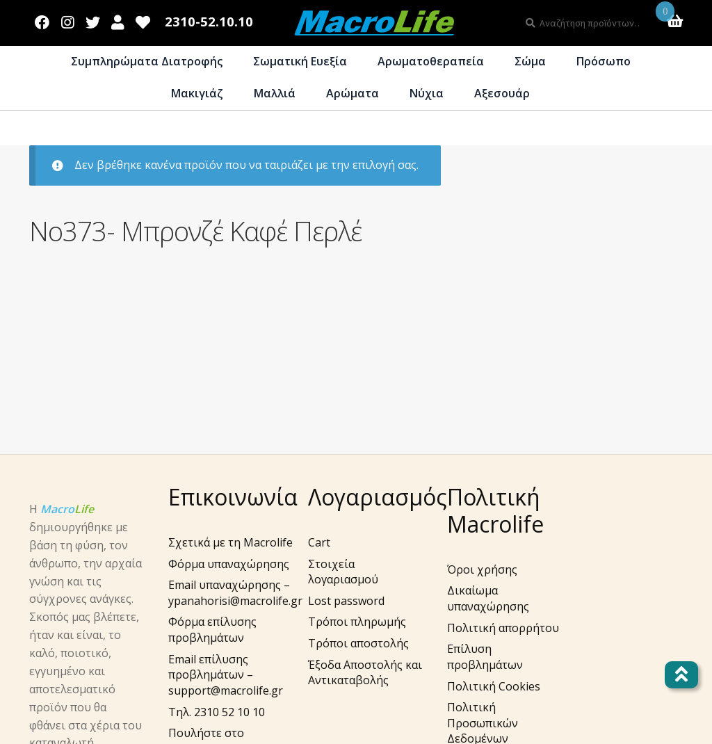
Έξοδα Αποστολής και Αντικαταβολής (365, 672)
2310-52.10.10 (209, 22)
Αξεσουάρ (502, 93)
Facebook (42, 19)
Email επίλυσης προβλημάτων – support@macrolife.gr (225, 675)
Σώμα (530, 61)
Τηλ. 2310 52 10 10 (216, 712)
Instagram (68, 19)
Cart (319, 542)
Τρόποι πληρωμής (357, 621)
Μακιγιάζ (197, 93)
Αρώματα (352, 93)
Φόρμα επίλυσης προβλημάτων (212, 629)
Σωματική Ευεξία (300, 61)
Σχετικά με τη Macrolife (230, 542)
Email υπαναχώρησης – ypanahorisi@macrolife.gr (235, 592)
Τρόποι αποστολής (358, 643)
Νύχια (427, 93)
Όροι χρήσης (482, 569)
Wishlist (143, 19)
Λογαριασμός (118, 19)
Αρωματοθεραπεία (431, 61)
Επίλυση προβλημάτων (485, 656)
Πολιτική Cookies (493, 686)
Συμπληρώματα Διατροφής (146, 61)
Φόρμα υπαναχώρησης (228, 564)
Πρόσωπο (603, 61)
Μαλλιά (275, 93)
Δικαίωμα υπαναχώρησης (488, 598)
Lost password (346, 600)
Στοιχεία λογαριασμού (343, 572)
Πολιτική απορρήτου (503, 628)
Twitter (92, 19)
